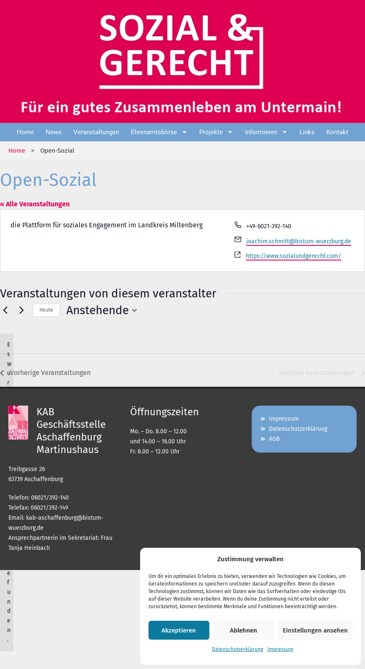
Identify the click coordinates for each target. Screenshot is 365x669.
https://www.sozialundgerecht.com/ (293, 256)
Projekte (216, 132)
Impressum (280, 649)
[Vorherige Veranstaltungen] (5, 310)
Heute (46, 310)
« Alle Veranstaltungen (35, 204)
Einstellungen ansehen (315, 630)
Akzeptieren (179, 630)
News (54, 132)
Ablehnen (243, 630)
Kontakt (337, 132)
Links (307, 132)
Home (25, 132)
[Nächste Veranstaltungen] (21, 310)
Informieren (266, 132)
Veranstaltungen (96, 132)
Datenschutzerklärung (237, 649)
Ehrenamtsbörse (159, 132)
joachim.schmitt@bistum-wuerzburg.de (298, 241)
